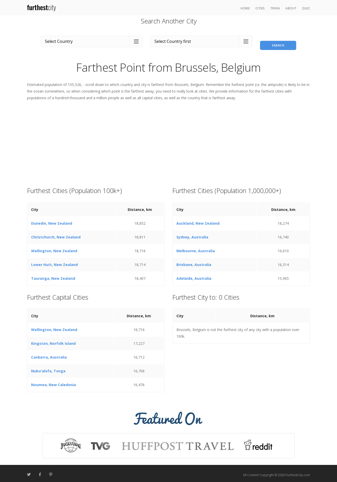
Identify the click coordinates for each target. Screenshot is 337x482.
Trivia (275, 8)
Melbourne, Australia (195, 247)
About (291, 8)
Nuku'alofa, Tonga (48, 368)
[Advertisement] (168, 140)
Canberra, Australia (49, 354)
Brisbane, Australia (193, 261)
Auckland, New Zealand (197, 220)
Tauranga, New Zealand (53, 275)
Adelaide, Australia (193, 275)
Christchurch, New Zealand (56, 234)
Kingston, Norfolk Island (53, 340)
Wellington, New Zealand (54, 247)
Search (278, 40)
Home (245, 8)
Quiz (306, 8)
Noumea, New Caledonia (53, 381)
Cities (260, 8)
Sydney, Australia (192, 234)
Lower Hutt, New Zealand (54, 261)
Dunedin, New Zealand (51, 220)
